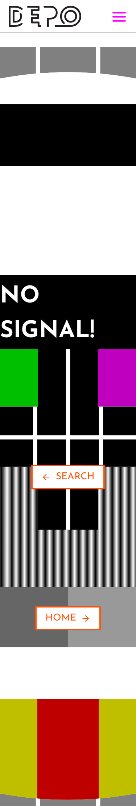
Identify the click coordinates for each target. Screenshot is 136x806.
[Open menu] (117, 16)
